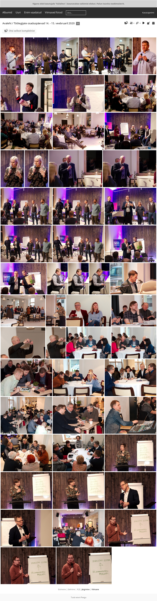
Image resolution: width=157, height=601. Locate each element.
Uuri (18, 12)
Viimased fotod (53, 12)
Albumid (7, 12)
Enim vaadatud (33, 12)
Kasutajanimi (148, 12)
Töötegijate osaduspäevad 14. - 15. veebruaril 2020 (44, 23)
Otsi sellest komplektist (22, 30)
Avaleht (6, 23)
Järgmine (86, 589)
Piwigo (83, 597)
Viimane (95, 589)
